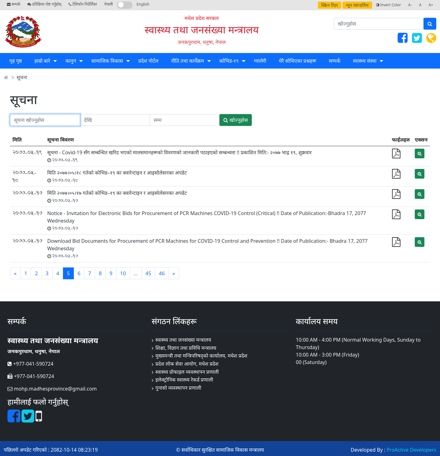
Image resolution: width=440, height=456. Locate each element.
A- (410, 4)
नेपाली (108, 4)
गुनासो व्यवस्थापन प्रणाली (178, 387)
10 (123, 273)
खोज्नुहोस (235, 120)
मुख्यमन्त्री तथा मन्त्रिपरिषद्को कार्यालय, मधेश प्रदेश (201, 355)
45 (148, 273)
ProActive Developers (411, 449)
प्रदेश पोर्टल (148, 60)
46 (162, 273)
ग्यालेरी (260, 60)
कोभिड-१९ (229, 60)
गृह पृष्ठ (15, 60)
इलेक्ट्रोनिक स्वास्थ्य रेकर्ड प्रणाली (184, 379)
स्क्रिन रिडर (329, 5)
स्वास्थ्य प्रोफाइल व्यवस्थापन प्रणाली (187, 371)
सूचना (22, 77)
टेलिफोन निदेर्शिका (83, 4)
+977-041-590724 (30, 363)
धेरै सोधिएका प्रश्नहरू (297, 60)
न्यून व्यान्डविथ (357, 5)
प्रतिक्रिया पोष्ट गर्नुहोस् (44, 4)
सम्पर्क (13, 4)
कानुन (70, 60)
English (142, 4)
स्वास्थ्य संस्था (365, 60)
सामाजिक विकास (107, 60)
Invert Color (388, 4)
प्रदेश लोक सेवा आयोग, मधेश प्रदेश (186, 363)
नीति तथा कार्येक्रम (187, 60)
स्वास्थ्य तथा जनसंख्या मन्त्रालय (202, 29)
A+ (430, 4)
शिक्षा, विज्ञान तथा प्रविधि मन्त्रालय (185, 347)
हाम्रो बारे (42, 60)
